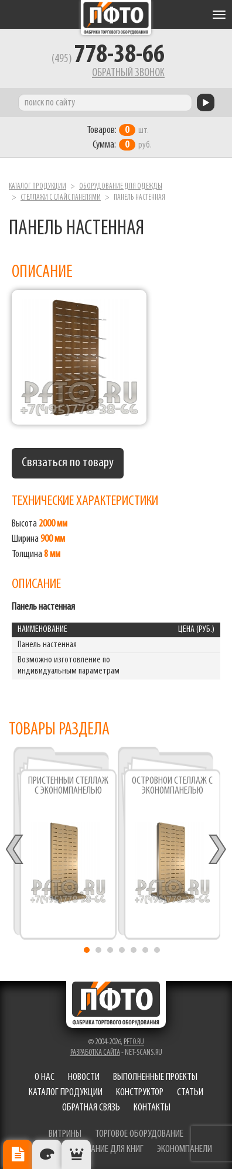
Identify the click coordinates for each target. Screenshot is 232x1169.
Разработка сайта (95, 1052)
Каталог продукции (37, 186)
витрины (65, 1134)
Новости (84, 1077)
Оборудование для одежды (120, 186)
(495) (108, 59)
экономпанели (184, 1149)
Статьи (190, 1092)
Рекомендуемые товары (76, 1154)
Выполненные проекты (155, 1077)
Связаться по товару (68, 463)
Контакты (152, 1107)
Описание (17, 1154)
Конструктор (139, 1092)
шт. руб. (119, 138)
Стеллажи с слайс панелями (61, 197)
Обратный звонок (128, 73)
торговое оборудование (139, 1134)
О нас (44, 1077)
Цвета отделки (47, 1154)
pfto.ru (134, 1042)
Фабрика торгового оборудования (116, 17)
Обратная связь (91, 1107)
